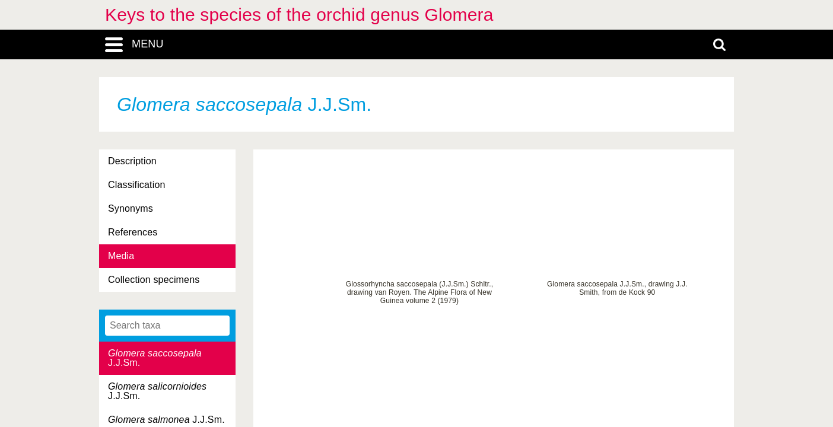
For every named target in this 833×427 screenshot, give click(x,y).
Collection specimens (153, 280)
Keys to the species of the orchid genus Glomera (299, 14)
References (132, 232)
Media (121, 256)
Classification (137, 185)
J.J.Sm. (155, 358)
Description (132, 161)
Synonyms (130, 208)
